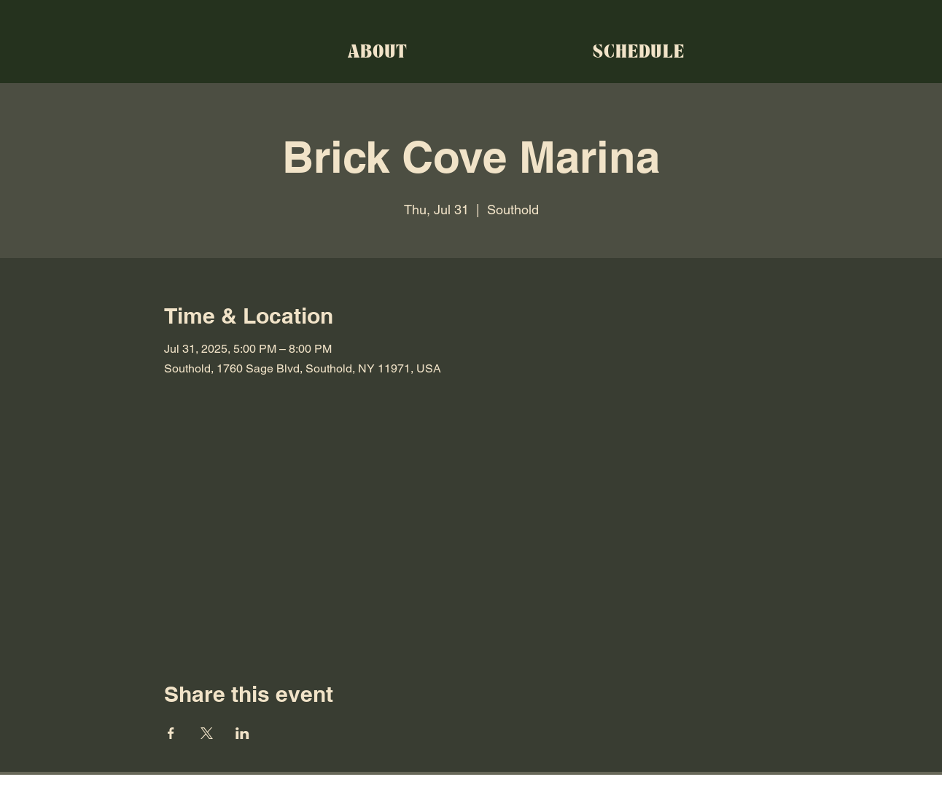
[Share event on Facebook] (171, 733)
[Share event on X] (207, 733)
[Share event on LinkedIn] (242, 733)
